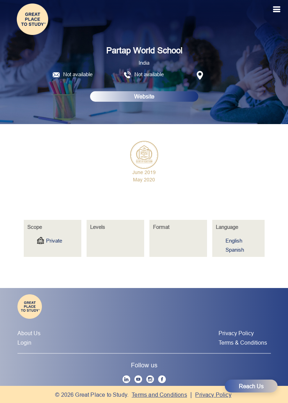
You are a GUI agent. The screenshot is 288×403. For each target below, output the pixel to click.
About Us (28, 333)
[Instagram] (150, 379)
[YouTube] (138, 379)
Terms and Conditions (159, 394)
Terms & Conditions (243, 342)
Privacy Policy (236, 333)
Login (24, 342)
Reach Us (251, 386)
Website (144, 96)
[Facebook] (162, 379)
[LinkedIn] (126, 379)
